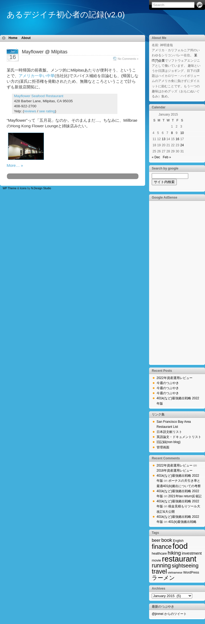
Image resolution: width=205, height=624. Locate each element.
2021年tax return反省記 (185, 496)
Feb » (167, 157)
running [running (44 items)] (161, 565)
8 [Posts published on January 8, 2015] (172, 133)
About (26, 38)
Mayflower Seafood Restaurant (38, 96)
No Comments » (128, 58)
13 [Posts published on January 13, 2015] (163, 139)
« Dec (156, 157)
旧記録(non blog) (169, 442)
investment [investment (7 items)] (192, 553)
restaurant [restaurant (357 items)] (179, 559)
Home (13, 38)
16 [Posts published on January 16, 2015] (177, 139)
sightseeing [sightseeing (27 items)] (185, 565)
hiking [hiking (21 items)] (174, 553)
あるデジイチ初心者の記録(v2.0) (66, 14)
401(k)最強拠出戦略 (182, 522)
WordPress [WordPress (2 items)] (191, 572)
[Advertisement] (173, 282)
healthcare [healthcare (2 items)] (159, 553)
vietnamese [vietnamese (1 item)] (175, 572)
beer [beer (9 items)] (156, 540)
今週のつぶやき (168, 383)
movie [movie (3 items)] (156, 560)
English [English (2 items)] (178, 541)
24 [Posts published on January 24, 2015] (182, 145)
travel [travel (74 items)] (159, 571)
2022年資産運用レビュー (174, 378)
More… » (15, 165)
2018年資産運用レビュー (174, 470)
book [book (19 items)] (166, 540)
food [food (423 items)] (180, 546)
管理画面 (163, 447)
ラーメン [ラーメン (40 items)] (163, 578)
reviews (30, 111)
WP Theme (10, 188)
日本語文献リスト (169, 432)
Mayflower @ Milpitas (44, 51)
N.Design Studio (41, 188)
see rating (47, 111)
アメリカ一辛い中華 (37, 75)
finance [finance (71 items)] (162, 546)
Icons (23, 188)
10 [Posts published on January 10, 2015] (182, 133)
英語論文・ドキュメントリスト (179, 437)
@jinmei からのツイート (169, 614)
